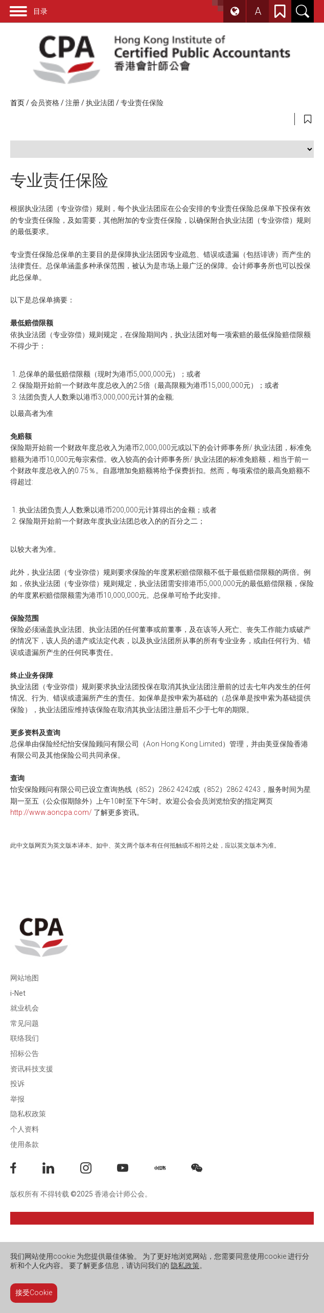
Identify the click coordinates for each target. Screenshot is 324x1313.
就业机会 (24, 1008)
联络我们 (24, 1038)
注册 (72, 103)
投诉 (17, 1084)
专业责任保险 (142, 103)
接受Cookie (33, 1292)
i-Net (18, 993)
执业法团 (100, 103)
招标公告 (24, 1053)
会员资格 (45, 103)
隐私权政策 (28, 1114)
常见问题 (24, 1023)
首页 (17, 103)
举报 (17, 1099)
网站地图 (24, 978)
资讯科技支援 (31, 1069)
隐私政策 (185, 1265)
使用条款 (24, 1144)
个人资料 (24, 1129)
